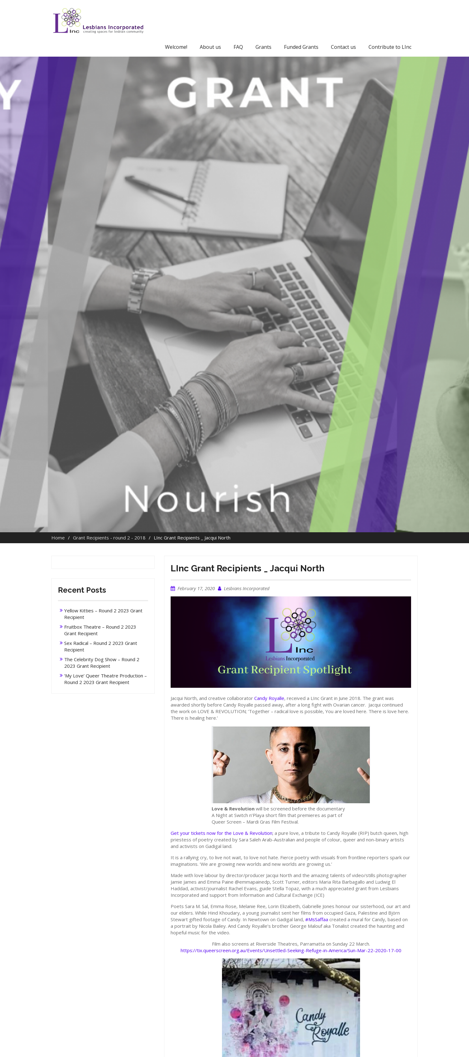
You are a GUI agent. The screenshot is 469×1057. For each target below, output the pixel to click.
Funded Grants (301, 46)
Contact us (343, 46)
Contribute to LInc (389, 46)
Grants (263, 46)
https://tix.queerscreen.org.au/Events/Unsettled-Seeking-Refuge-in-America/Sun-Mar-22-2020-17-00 (291, 950)
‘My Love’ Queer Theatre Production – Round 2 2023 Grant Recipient (105, 678)
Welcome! (176, 46)
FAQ (238, 46)
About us (210, 46)
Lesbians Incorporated (247, 588)
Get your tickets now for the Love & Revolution (221, 833)
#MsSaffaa (316, 919)
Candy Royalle (269, 698)
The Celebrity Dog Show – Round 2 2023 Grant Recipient (101, 662)
